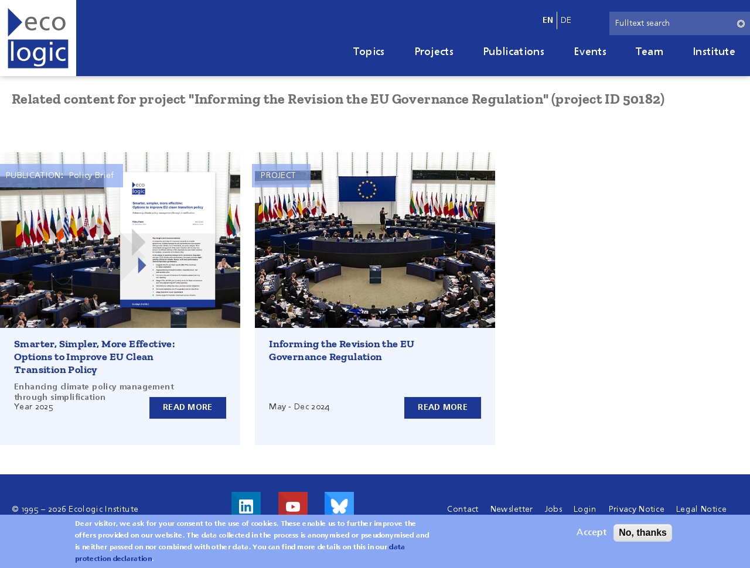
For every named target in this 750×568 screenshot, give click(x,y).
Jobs (553, 509)
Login (585, 509)
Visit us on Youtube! (293, 506)
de (566, 20)
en (548, 20)
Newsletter (511, 509)
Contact (462, 509)
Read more (188, 407)
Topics (369, 52)
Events (590, 52)
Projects (434, 52)
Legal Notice (701, 509)
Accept (591, 534)
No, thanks (643, 534)
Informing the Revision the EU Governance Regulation (342, 350)
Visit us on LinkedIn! (246, 506)
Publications (513, 52)
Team (649, 52)
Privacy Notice (636, 509)
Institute (714, 52)
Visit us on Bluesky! (339, 506)
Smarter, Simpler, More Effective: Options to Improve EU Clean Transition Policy (94, 356)
